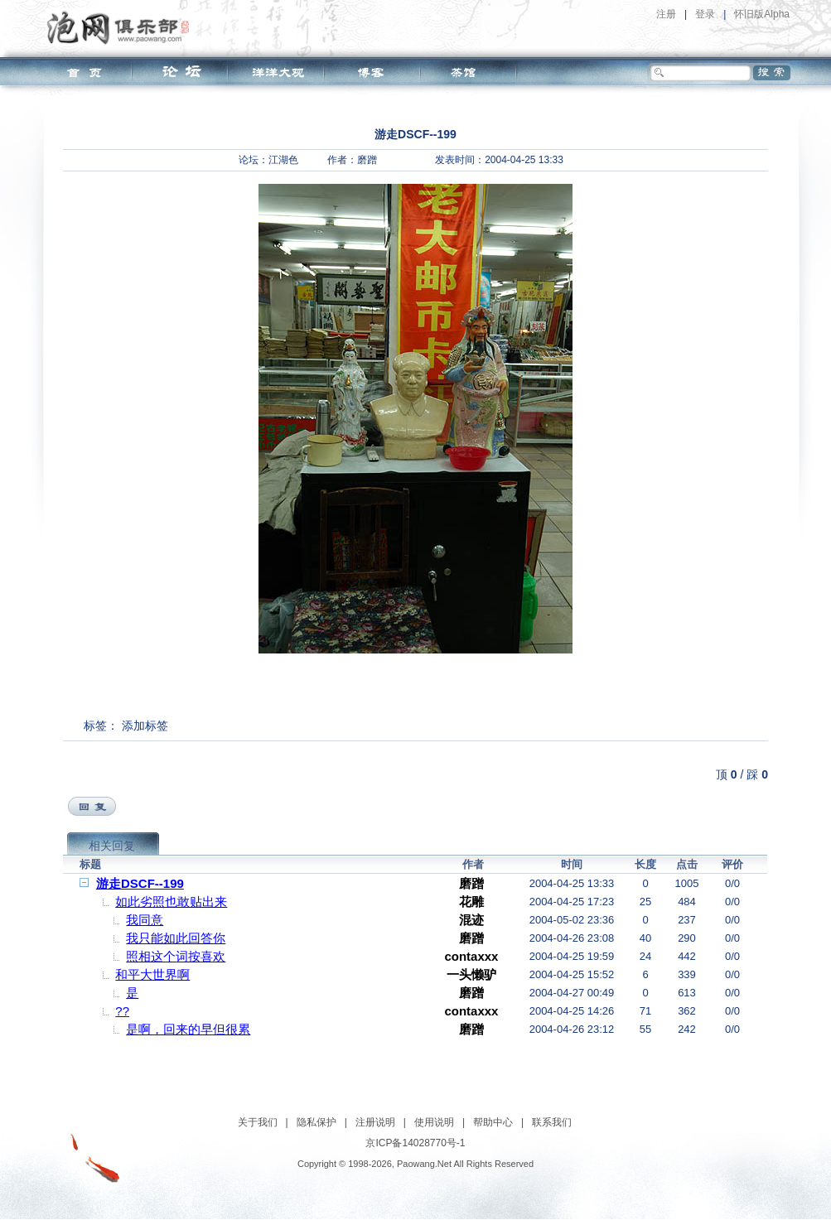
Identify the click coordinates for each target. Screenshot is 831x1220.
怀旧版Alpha (762, 14)
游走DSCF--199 (140, 883)
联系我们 (552, 1122)
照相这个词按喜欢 (175, 956)
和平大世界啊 (152, 974)
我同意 (144, 920)
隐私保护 (316, 1122)
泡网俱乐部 (122, 27)
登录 (705, 14)
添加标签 (145, 725)
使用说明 (434, 1122)
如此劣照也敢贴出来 (171, 902)
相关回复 (112, 845)
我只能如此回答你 (175, 938)
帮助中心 (493, 1122)
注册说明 (375, 1122)
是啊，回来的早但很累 (188, 1029)
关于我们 (258, 1122)
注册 (666, 14)
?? (122, 1011)
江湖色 (283, 160)
